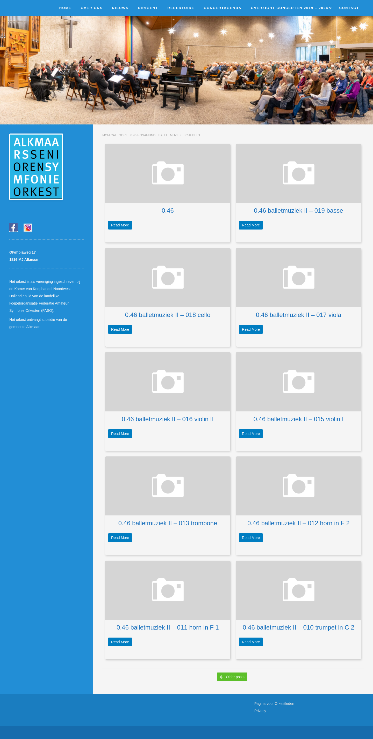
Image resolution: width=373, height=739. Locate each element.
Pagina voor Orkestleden (274, 703)
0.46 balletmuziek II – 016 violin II (168, 419)
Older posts (232, 677)
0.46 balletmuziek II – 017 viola (298, 314)
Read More (120, 225)
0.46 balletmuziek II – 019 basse (298, 210)
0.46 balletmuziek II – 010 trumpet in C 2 (298, 627)
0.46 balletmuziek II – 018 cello (168, 314)
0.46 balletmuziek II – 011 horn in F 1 (168, 627)
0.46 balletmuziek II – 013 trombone (167, 523)
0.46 (168, 210)
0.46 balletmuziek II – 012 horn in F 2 (298, 523)
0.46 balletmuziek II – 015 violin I (298, 419)
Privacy (260, 711)
